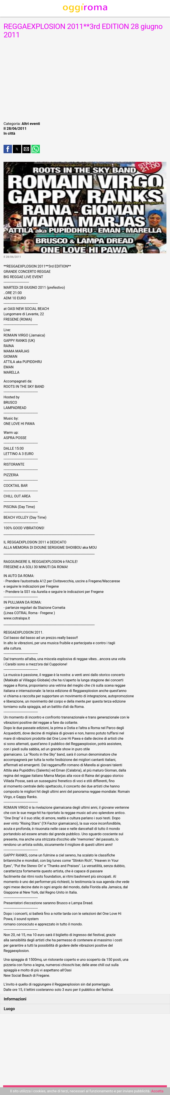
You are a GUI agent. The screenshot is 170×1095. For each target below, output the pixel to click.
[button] (8, 149)
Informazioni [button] (15, 999)
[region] (85, 79)
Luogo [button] (9, 1008)
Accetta (157, 1091)
